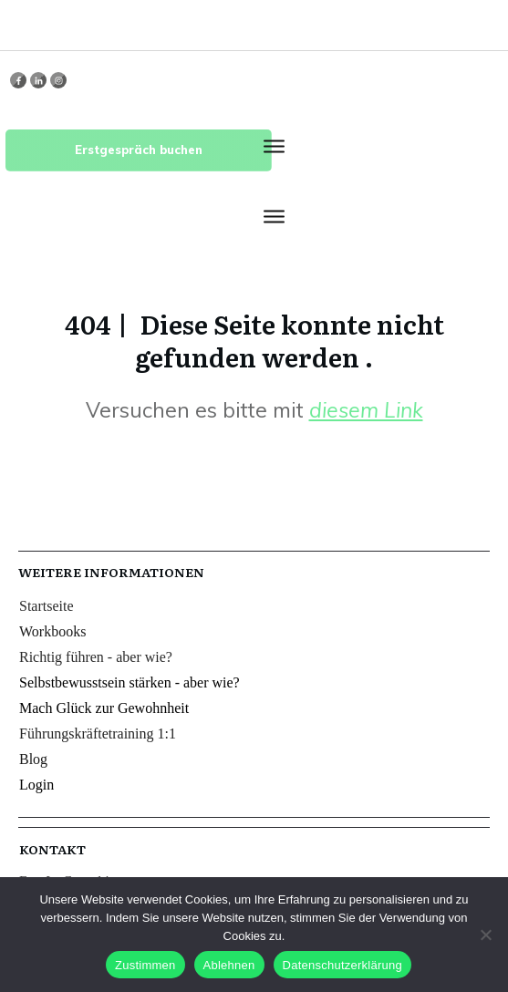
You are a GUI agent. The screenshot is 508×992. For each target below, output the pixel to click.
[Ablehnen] (485, 934)
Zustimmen (145, 965)
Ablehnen (229, 965)
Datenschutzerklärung (342, 965)
